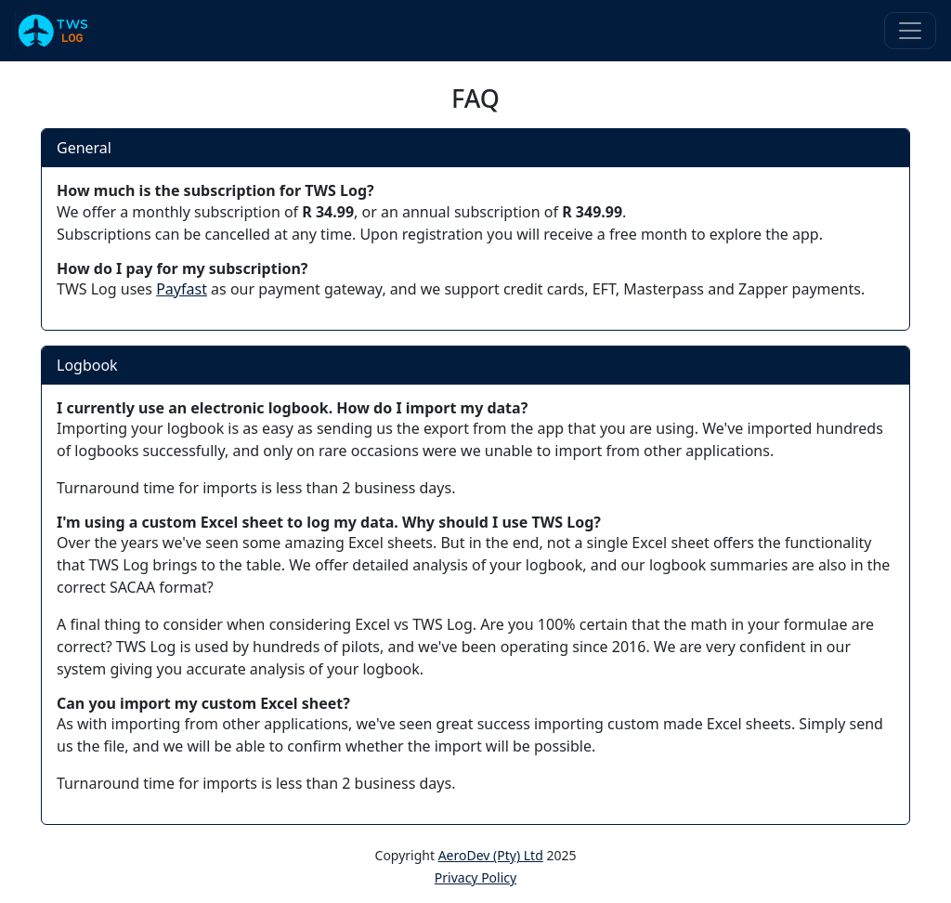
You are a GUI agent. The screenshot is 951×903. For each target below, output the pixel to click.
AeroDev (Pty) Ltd (490, 855)
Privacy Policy (475, 877)
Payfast (181, 289)
